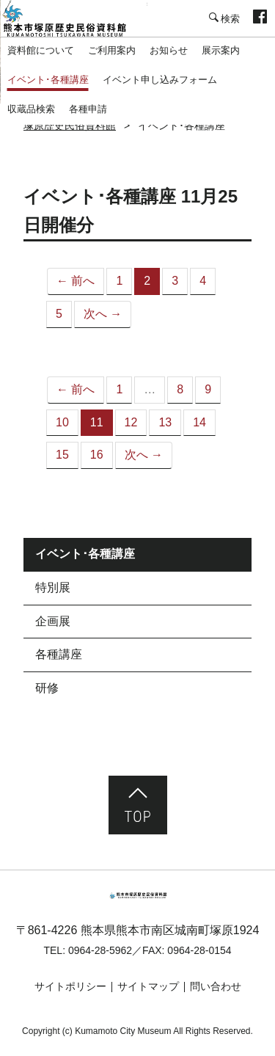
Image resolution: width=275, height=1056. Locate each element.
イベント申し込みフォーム (160, 79)
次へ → (103, 313)
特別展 (52, 587)
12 (131, 422)
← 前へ (75, 280)
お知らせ (169, 50)
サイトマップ (148, 986)
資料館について (40, 50)
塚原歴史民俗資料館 (73, 18)
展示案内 (221, 50)
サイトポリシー (70, 986)
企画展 (52, 621)
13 (165, 422)
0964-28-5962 (100, 950)
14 (199, 422)
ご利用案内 (112, 50)
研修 (47, 688)
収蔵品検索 (31, 108)
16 (96, 454)
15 (62, 454)
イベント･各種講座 (48, 79)
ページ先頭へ (138, 805)
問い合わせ (215, 986)
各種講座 (58, 654)
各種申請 (88, 108)
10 (62, 422)
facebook (260, 18)
